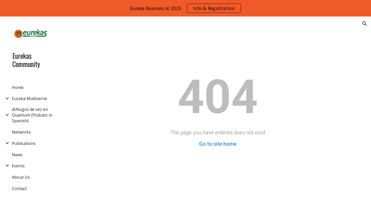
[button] (365, 24)
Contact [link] (19, 188)
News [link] (17, 155)
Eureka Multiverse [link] (29, 98)
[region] (185, 8)
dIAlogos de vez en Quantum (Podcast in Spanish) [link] (32, 115)
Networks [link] (21, 132)
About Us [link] (21, 177)
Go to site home (218, 144)
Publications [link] (24, 143)
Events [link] (18, 166)
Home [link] (17, 87)
